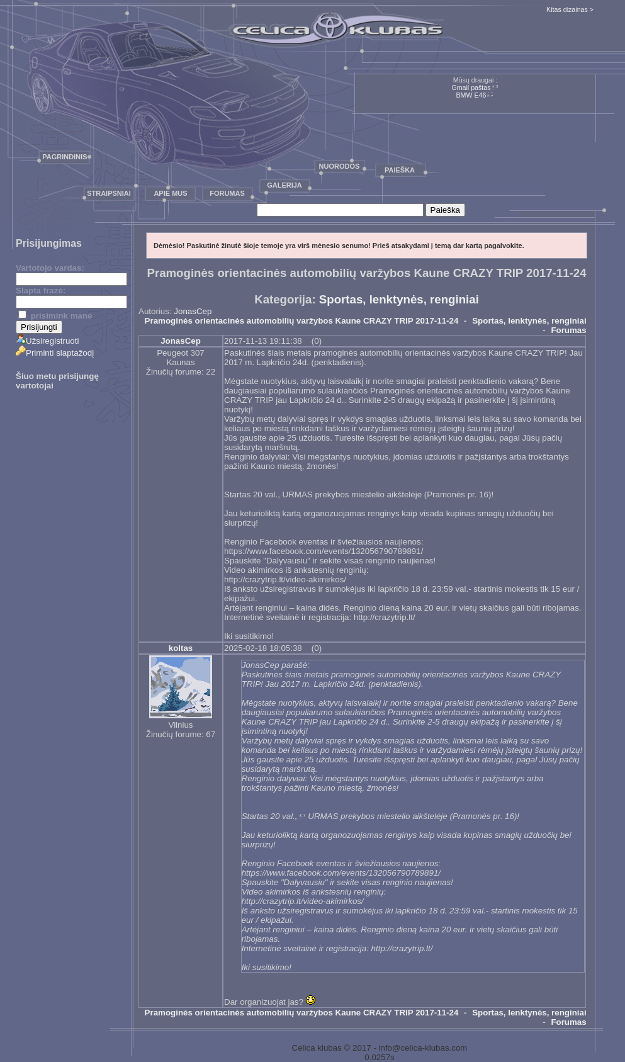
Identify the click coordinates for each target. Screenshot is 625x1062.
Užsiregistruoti (47, 341)
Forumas (227, 193)
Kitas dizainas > (570, 9)
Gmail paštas (470, 87)
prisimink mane (55, 315)
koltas (181, 648)
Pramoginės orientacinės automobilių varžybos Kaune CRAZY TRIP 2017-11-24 (302, 320)
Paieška (400, 170)
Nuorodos (339, 166)
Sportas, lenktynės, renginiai (399, 299)
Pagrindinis (64, 157)
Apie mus (170, 193)
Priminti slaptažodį (55, 353)
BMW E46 (471, 95)
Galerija (284, 185)
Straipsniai (109, 193)
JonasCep (192, 311)
